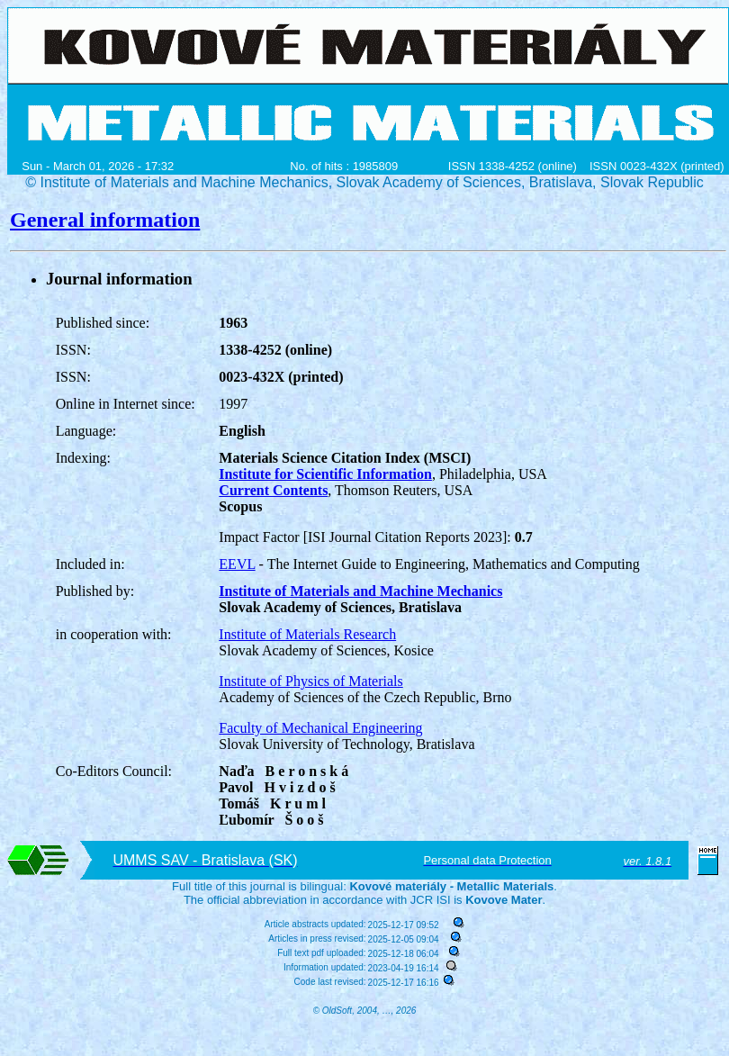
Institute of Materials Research (307, 634)
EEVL (237, 564)
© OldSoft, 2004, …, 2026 (365, 1010)
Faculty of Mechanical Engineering (320, 728)
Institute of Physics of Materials (310, 681)
